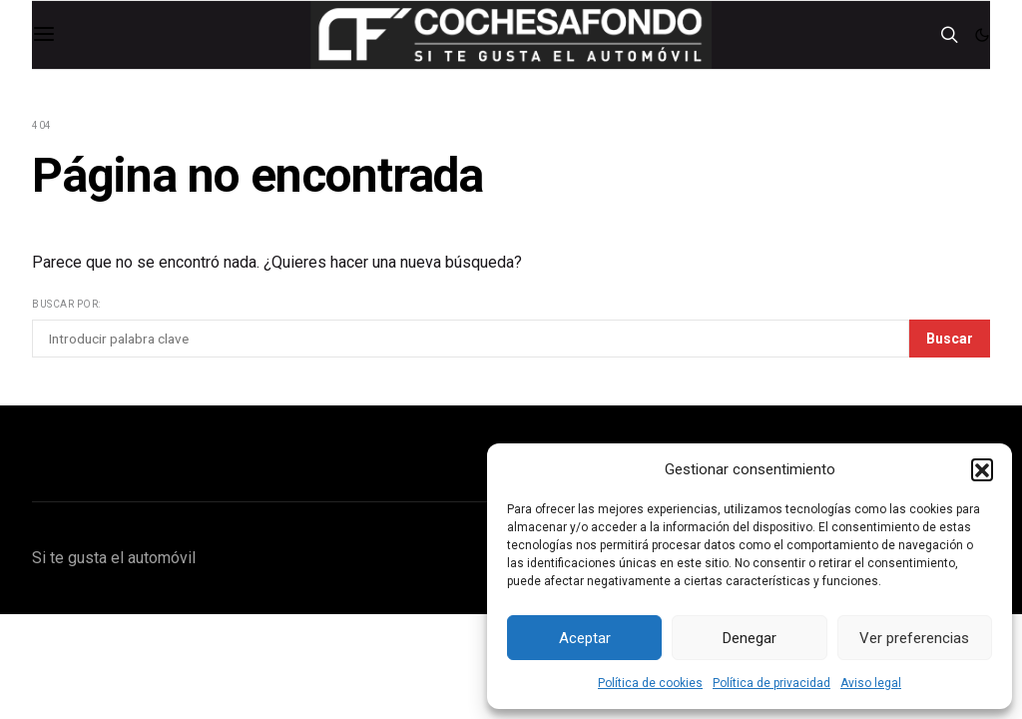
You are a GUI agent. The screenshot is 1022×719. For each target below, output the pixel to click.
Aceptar (585, 638)
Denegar (749, 638)
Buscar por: (66, 304)
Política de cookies (650, 683)
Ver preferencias (914, 638)
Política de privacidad (771, 683)
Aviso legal (870, 683)
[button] (982, 469)
